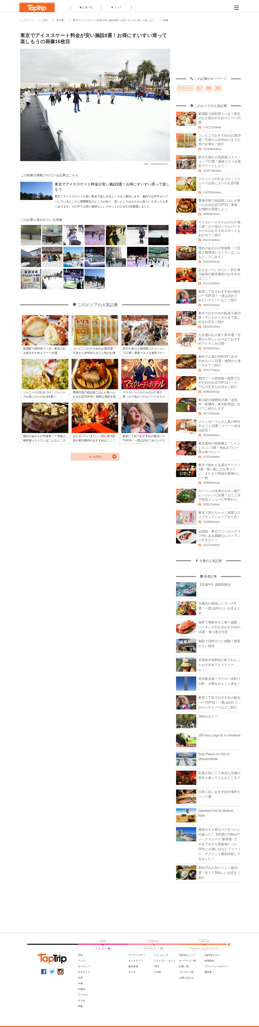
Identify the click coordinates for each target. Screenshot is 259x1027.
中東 (80, 983)
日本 (45, 20)
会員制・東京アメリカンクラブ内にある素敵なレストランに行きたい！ (219, 536)
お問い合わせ (186, 977)
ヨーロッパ (84, 966)
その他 (157, 972)
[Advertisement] (208, 51)
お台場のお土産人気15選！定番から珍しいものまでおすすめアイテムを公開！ (219, 339)
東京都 (60, 20)
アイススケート (185, 88)
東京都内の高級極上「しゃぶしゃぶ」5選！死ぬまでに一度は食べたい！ (219, 448)
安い (199, 88)
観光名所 (133, 966)
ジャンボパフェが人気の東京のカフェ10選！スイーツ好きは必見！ (219, 426)
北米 (80, 977)
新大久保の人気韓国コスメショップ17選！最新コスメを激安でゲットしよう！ (219, 161)
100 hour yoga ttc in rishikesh (219, 735)
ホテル (132, 972)
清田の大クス (208, 716)
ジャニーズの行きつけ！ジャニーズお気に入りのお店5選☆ (219, 183)
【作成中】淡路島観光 (214, 584)
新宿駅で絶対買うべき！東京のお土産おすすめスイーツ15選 (219, 118)
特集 (80, 1006)
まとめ (81, 1000)
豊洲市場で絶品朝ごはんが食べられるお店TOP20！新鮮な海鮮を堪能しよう (219, 205)
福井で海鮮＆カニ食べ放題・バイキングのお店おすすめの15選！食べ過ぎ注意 (219, 627)
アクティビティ (136, 955)
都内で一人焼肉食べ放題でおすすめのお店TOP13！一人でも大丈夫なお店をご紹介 (219, 382)
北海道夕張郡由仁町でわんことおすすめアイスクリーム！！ (219, 664)
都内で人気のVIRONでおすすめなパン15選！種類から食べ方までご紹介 (219, 361)
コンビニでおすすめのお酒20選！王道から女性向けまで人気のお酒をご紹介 (219, 140)
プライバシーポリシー (216, 966)
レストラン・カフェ (165, 960)
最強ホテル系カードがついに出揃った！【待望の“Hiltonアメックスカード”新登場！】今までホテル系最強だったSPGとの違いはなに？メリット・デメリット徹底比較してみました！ (219, 844)
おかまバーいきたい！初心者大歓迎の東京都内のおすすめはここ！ (219, 274)
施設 (209, 88)
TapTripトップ (186, 955)
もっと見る (95, 456)
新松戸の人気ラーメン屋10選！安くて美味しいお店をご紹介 (219, 872)
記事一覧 (86, 7)
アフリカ (83, 994)
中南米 (81, 989)
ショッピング (161, 955)
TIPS (156, 966)
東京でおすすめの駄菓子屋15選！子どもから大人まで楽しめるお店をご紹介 (219, 317)
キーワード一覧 (187, 960)
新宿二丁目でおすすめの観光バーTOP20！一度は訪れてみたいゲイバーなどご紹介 (219, 296)
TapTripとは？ (212, 955)
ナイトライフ (135, 960)
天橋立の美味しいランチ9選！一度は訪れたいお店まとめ (219, 608)
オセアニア (84, 972)
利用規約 (209, 960)
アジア (81, 960)
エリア (116, 7)
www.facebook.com (159, 164)
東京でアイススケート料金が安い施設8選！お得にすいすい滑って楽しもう (113, 20)
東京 (218, 88)
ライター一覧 (186, 972)
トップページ (26, 20)
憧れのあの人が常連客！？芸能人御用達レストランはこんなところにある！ (219, 252)
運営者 (208, 972)
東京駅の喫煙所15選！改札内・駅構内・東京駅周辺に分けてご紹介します (219, 404)
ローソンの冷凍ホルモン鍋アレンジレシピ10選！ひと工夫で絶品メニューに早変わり (219, 495)
